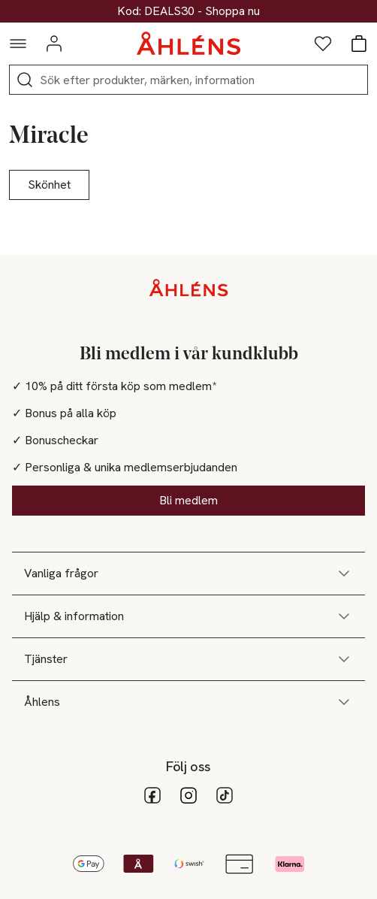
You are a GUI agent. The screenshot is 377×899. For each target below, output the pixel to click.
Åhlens (188, 702)
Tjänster (188, 659)
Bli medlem (188, 500)
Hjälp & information (188, 616)
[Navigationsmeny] (18, 44)
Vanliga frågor (188, 574)
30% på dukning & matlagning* (188, 11)
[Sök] (25, 80)
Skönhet (49, 184)
